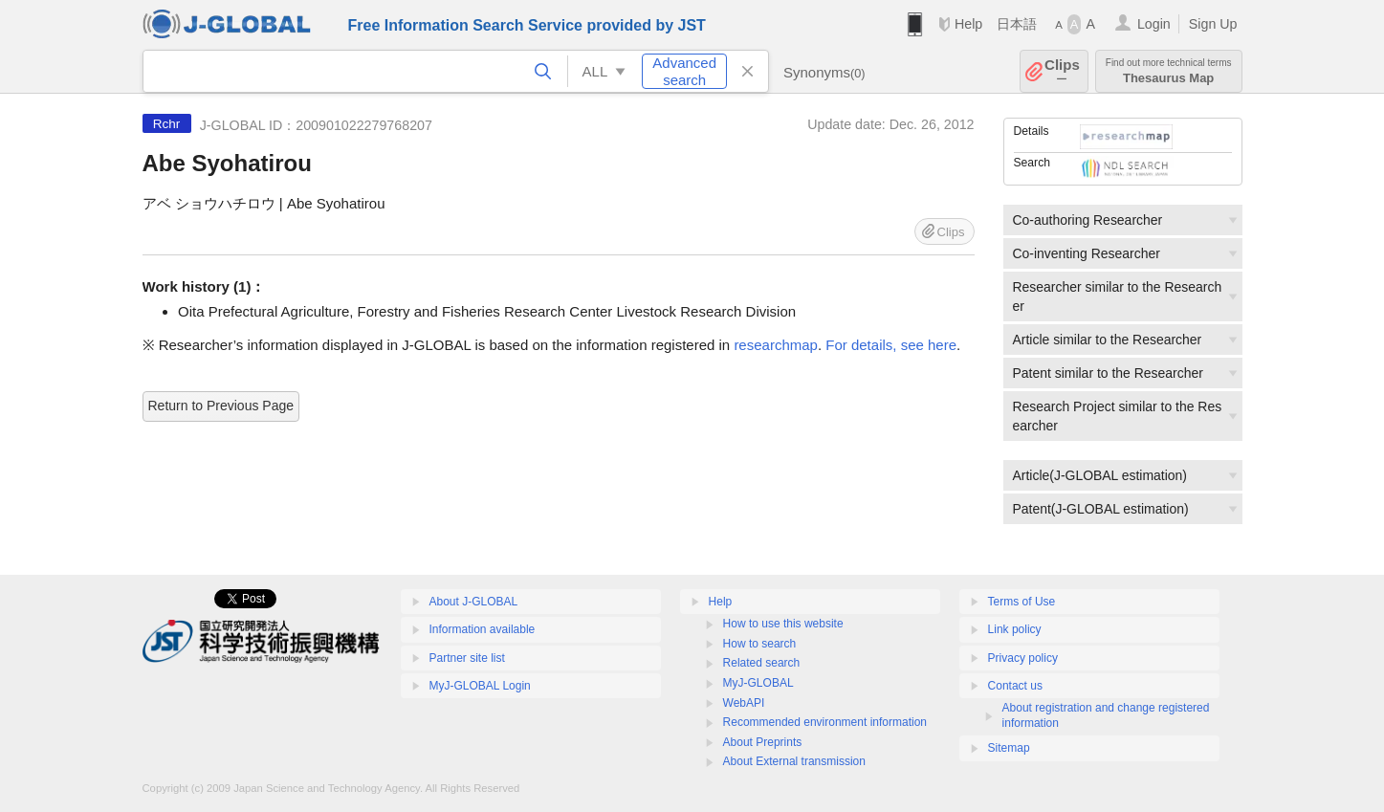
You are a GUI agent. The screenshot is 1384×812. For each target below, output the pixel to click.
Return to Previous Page (221, 405)
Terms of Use (1022, 601)
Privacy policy (1023, 658)
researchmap (776, 345)
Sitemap (1009, 748)
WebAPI (744, 703)
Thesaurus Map (1169, 71)
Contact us (1015, 685)
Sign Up (1213, 24)
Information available (482, 629)
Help (968, 24)
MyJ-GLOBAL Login (480, 685)
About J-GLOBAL (473, 601)
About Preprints (762, 742)
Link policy (1015, 629)
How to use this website (783, 623)
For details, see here (890, 345)
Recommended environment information (825, 722)
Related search (762, 662)
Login (1154, 24)
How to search (760, 643)
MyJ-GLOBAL (758, 683)
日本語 (1017, 24)
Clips (1062, 71)
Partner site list (467, 658)
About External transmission (794, 761)
